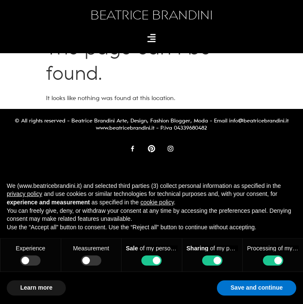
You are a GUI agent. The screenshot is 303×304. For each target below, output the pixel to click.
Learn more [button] (36, 287)
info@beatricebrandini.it (259, 121)
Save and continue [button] (256, 287)
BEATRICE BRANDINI (151, 15)
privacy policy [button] (24, 193)
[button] (151, 38)
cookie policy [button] (157, 202)
